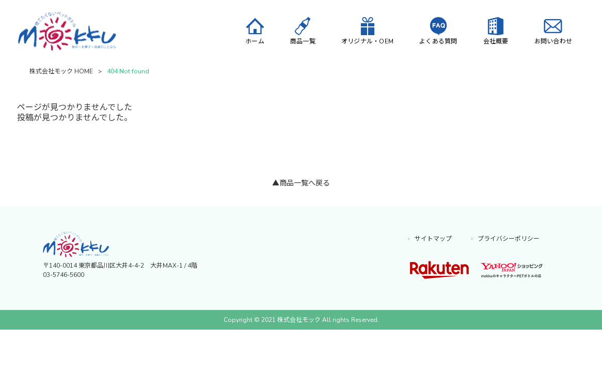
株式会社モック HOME (61, 72)
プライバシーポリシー (509, 239)
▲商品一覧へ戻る (301, 184)
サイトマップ (433, 239)
